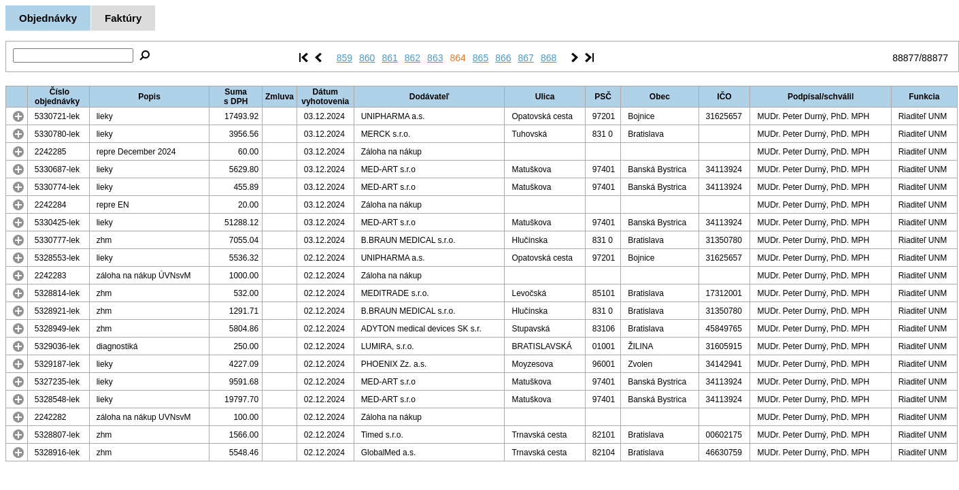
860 (367, 57)
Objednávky (48, 18)
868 (548, 57)
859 (344, 57)
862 (412, 57)
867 (526, 57)
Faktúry (123, 18)
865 (480, 57)
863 (435, 57)
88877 (905, 57)
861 (389, 57)
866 (503, 57)
